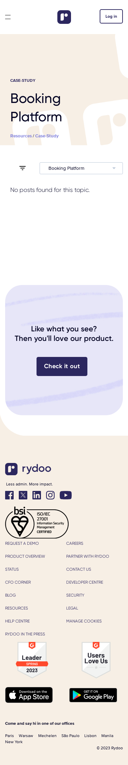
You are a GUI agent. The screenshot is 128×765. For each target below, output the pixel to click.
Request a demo (22, 543)
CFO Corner (18, 582)
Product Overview (25, 556)
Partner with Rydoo (87, 556)
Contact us (78, 569)
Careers (74, 543)
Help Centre (17, 621)
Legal (72, 608)
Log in (111, 16)
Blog (10, 595)
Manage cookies (84, 621)
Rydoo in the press (25, 634)
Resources (16, 608)
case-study (47, 136)
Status (12, 569)
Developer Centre (84, 582)
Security (75, 595)
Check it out (62, 366)
